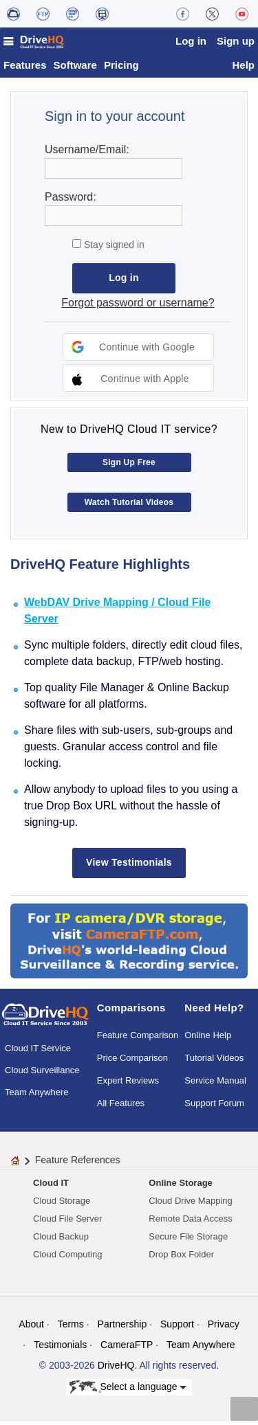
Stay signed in (112, 248)
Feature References (77, 1163)
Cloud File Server (67, 1222)
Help (243, 68)
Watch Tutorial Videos (129, 505)
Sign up (236, 41)
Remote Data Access (190, 1222)
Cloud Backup (61, 1240)
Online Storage (180, 1186)
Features (25, 68)
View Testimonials (129, 865)
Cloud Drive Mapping (190, 1204)
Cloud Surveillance (42, 1073)
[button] (138, 350)
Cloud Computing (67, 1258)
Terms (71, 1327)
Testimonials (60, 1348)
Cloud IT (51, 1186)
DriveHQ (116, 1368)
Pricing (121, 68)
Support (177, 1327)
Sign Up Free (129, 466)
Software (75, 68)
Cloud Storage (61, 1204)
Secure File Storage (188, 1240)
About (31, 1327)
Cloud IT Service (38, 1051)
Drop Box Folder (181, 1258)
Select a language (128, 1391)
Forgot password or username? (137, 306)
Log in (190, 41)
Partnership (122, 1327)
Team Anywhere (37, 1095)
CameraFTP (126, 1348)
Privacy (223, 1327)
